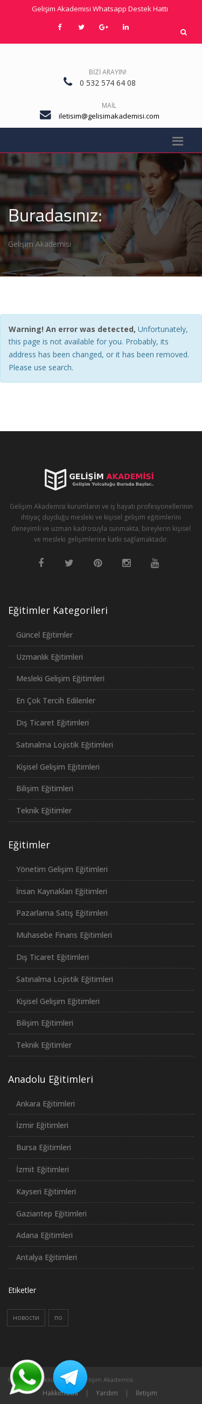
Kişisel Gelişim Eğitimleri (58, 767)
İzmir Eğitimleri (42, 1125)
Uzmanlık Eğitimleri (49, 657)
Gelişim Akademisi (39, 244)
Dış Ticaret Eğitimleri (52, 722)
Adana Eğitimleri (44, 1235)
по (58, 1317)
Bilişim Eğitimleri (44, 788)
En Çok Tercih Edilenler (55, 700)
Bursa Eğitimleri (43, 1147)
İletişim (146, 1393)
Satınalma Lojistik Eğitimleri (64, 744)
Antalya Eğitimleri (46, 1257)
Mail (109, 105)
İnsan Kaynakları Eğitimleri (61, 891)
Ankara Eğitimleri (45, 1103)
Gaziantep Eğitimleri (51, 1213)
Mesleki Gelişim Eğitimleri (60, 678)
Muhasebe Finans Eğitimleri (64, 935)
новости (26, 1317)
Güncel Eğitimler (44, 635)
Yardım (107, 1393)
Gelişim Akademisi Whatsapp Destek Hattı (100, 8)
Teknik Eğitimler (44, 810)
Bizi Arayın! (108, 72)
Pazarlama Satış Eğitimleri (62, 913)
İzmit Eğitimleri (42, 1169)
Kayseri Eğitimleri (46, 1191)
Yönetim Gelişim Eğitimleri (62, 869)
